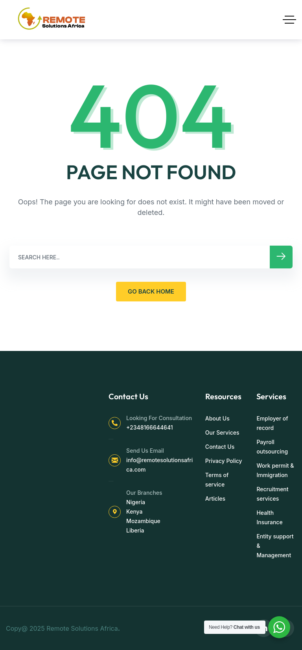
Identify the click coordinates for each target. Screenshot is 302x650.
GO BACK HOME (151, 291)
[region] (102, 588)
